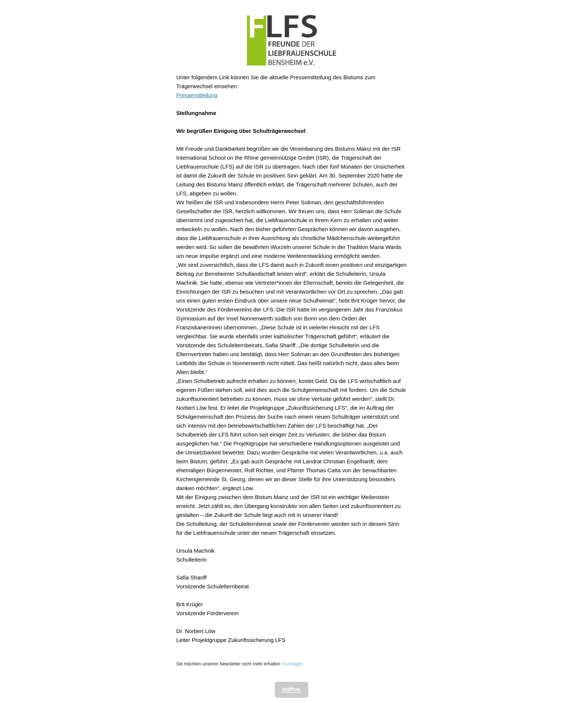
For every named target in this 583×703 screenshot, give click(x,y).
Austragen (292, 664)
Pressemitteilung (197, 95)
